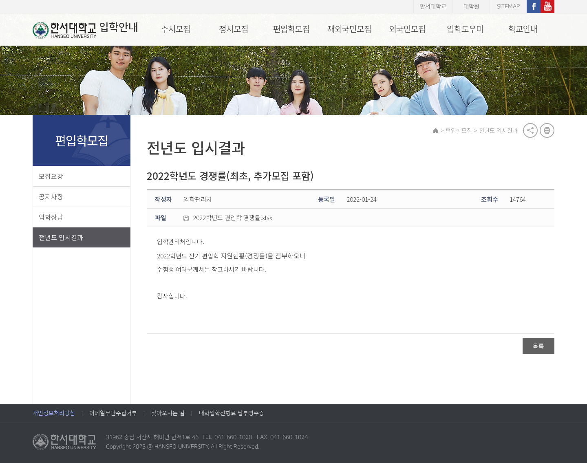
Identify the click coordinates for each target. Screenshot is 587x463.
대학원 (471, 6)
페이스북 (534, 6)
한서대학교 (433, 6)
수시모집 (175, 29)
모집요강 (51, 176)
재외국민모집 (349, 29)
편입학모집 (291, 29)
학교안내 (523, 29)
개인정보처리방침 (54, 413)
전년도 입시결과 (61, 237)
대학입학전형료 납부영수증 (231, 413)
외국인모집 (407, 29)
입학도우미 (465, 29)
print (547, 130)
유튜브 (547, 6)
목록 (538, 346)
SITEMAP (508, 6)
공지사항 (51, 196)
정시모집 (233, 29)
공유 (530, 130)
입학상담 (51, 217)
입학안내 (85, 30)
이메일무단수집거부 (113, 413)
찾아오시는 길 (168, 413)
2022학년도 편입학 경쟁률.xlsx (227, 218)
